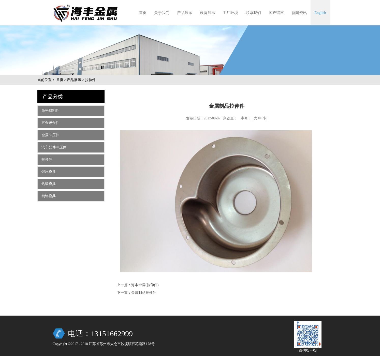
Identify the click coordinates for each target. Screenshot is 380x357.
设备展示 (207, 13)
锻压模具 (48, 172)
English (320, 13)
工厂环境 (230, 13)
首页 (143, 13)
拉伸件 (46, 159)
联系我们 (253, 13)
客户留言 (276, 13)
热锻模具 (48, 184)
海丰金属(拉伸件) (144, 285)
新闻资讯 (299, 13)
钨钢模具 (48, 196)
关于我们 (161, 13)
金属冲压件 (50, 135)
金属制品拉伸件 (143, 292)
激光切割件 (50, 111)
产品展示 (184, 13)
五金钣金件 (50, 123)
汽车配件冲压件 (53, 147)
